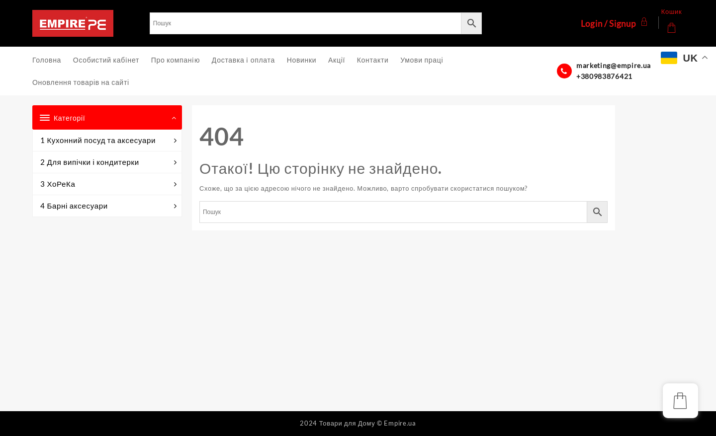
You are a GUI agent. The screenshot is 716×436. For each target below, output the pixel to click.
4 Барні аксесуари (108, 206)
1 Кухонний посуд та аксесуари (108, 140)
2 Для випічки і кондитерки (108, 162)
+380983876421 (604, 76)
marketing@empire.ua (613, 65)
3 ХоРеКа (108, 184)
